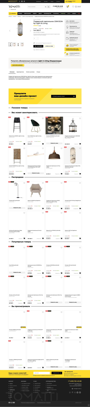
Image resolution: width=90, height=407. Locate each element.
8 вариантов (20, 367)
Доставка (45, 1)
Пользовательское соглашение (44, 402)
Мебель (35, 13)
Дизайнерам (38, 1)
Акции (11, 393)
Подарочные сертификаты (12, 390)
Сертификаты (37, 390)
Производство (47, 13)
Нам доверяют (37, 387)
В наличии (56, 13)
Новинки (63, 13)
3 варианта (39, 273)
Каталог (13, 13)
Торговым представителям (50, 387)
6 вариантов (76, 273)
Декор (40, 13)
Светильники (27, 13)
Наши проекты (37, 385)
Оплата (52, 1)
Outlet (11, 397)
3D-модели (49, 392)
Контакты (58, 1)
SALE (79, 13)
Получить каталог (17, 65)
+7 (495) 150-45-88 (57, 6)
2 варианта (20, 238)
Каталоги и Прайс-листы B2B (51, 390)
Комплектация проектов (51, 385)
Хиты (69, 13)
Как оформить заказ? (26, 383)
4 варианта (58, 238)
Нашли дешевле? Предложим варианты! (42, 43)
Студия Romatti (37, 383)
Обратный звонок (59, 7)
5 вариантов (39, 238)
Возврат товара (25, 387)
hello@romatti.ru (76, 388)
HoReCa (74, 13)
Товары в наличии (13, 385)
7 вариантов (20, 303)
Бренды (20, 13)
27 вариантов (75, 208)
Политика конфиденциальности (28, 402)
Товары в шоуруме (25, 390)
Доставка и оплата (25, 385)
